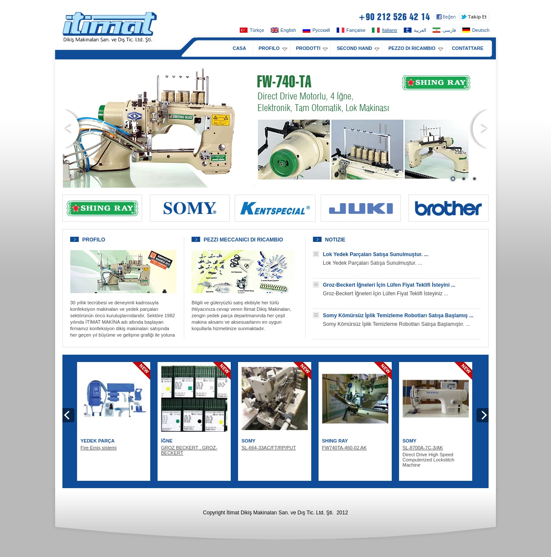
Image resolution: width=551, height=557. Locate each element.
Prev (73, 129)
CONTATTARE (467, 48)
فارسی (444, 30)
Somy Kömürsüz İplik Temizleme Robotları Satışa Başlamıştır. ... (396, 324)
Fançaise (351, 30)
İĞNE (167, 440)
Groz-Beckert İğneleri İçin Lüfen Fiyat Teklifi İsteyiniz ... (385, 294)
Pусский (316, 30)
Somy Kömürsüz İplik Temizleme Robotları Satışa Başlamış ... (398, 316)
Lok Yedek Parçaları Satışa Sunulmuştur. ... (375, 254)
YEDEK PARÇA (97, 440)
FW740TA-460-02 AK (344, 447)
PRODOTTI (312, 48)
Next (478, 129)
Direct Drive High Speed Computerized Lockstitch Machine (428, 459)
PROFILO (273, 48)
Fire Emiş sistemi (98, 447)
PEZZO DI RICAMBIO (415, 48)
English (283, 30)
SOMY (248, 440)
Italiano (384, 30)
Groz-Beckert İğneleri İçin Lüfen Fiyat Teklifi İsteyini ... (389, 285)
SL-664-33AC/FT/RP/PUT (268, 447)
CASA (239, 48)
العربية (415, 30)
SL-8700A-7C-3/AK (422, 447)
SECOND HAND (358, 48)
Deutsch (475, 30)
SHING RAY (335, 440)
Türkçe (252, 30)
